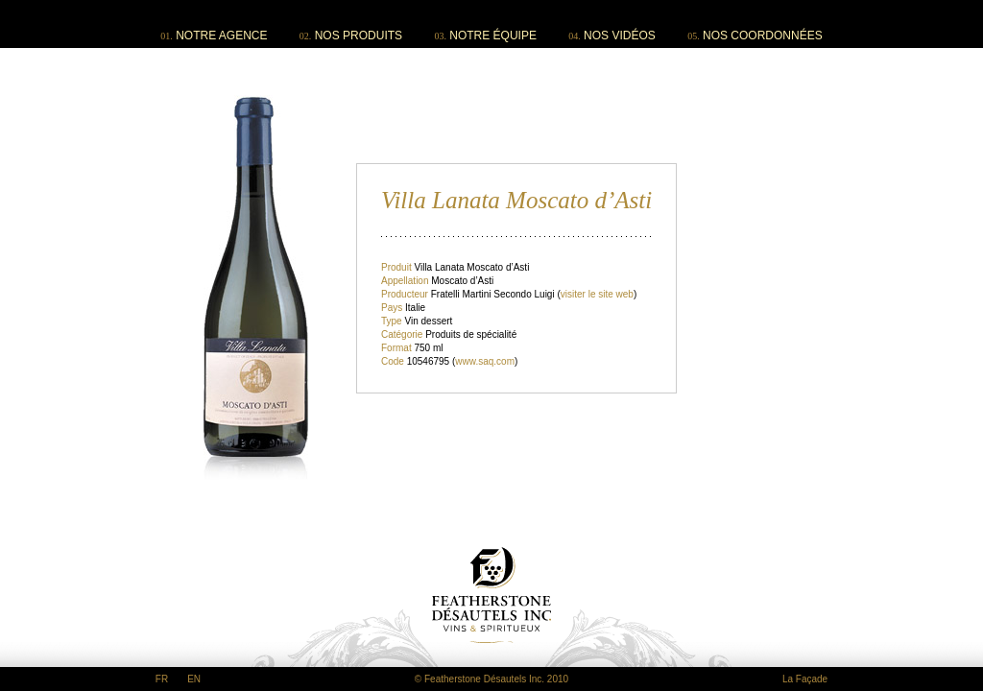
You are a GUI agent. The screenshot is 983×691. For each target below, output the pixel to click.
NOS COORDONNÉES (763, 35)
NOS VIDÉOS (620, 35)
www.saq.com (485, 361)
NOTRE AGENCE (221, 35)
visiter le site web (597, 294)
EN (194, 679)
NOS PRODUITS (358, 35)
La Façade (804, 679)
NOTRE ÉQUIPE (493, 35)
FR (162, 679)
